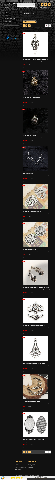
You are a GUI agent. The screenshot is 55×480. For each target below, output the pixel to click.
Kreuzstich (7, 30)
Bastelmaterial (8, 24)
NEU (6, 12)
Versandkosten (51, 478)
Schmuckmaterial (9, 27)
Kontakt (16, 464)
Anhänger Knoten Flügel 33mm (32, 211)
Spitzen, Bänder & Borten (11, 18)
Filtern (26, 21)
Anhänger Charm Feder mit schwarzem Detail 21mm (37, 287)
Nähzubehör (8, 21)
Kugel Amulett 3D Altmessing (31, 97)
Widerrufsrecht (18, 469)
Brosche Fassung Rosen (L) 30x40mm (33, 439)
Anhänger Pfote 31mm (29, 249)
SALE (6, 32)
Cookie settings (31, 464)
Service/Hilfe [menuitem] (49, 1)
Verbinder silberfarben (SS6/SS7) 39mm (34, 363)
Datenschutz (31, 465)
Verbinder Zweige (28, 173)
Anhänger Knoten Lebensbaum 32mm (34, 325)
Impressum (30, 467)
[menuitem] (26, 5)
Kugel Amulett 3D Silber (29, 135)
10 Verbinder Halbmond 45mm (31, 401)
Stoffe (6, 15)
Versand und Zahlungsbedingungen (20, 466)
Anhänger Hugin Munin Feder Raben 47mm (35, 59)
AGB (16, 471)
